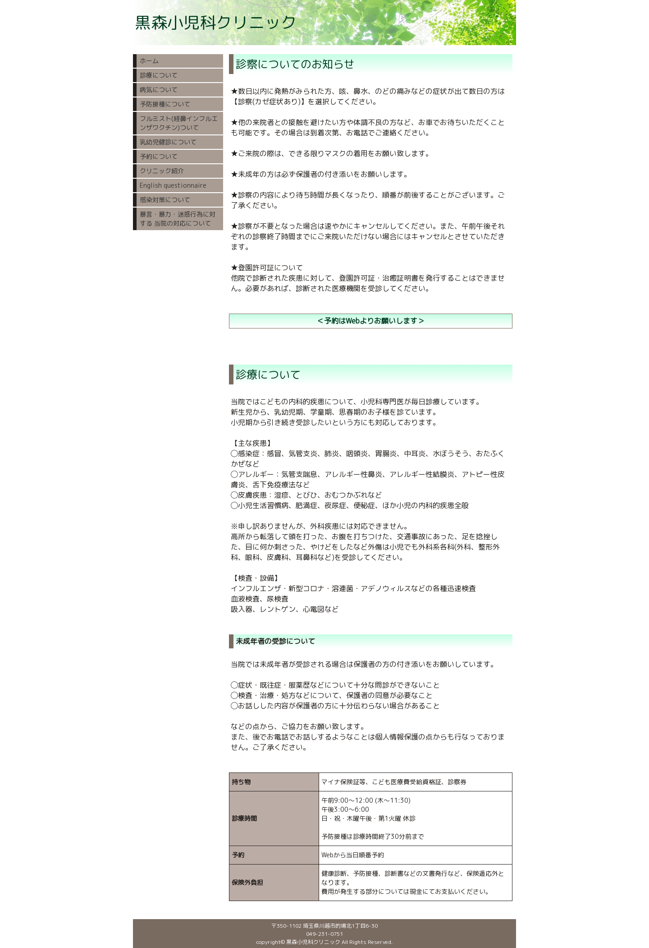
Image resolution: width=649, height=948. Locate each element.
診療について (159, 75)
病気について (159, 89)
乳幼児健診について (168, 142)
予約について (159, 156)
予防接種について (165, 104)
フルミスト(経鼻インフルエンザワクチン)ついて (179, 123)
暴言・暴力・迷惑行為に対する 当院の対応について (177, 218)
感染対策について (165, 199)
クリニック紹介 (162, 170)
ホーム (149, 60)
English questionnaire (173, 185)
